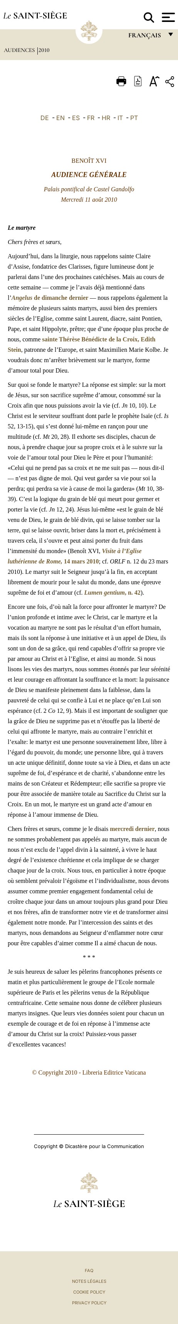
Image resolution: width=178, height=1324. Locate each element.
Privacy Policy (89, 1303)
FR (90, 118)
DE (44, 118)
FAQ (89, 1270)
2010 (44, 50)
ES (76, 118)
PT (134, 118)
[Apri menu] (167, 17)
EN (60, 118)
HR (106, 118)
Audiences (20, 50)
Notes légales (89, 1281)
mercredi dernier (132, 829)
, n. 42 (112, 592)
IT (120, 118)
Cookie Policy (89, 1292)
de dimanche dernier (50, 297)
